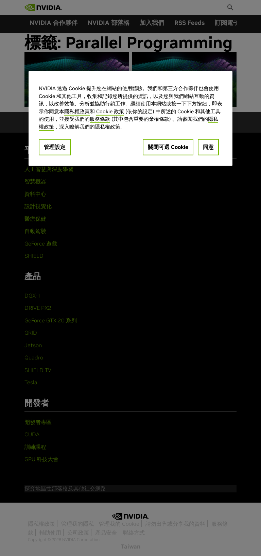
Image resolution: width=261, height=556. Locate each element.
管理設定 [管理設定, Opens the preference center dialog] (55, 147)
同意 (208, 147)
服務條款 (100, 119)
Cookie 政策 (110, 111)
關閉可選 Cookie (168, 147)
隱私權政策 (77, 111)
